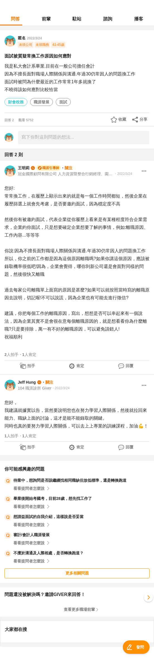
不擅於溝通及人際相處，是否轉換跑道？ (48, 553)
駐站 (76, 18)
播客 (138, 18)
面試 (63, 102)
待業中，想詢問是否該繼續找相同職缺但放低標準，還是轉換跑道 (69, 480)
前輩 (46, 18)
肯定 (80, 366)
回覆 (129, 366)
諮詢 (107, 18)
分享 (143, 119)
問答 (15, 18)
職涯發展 (41, 102)
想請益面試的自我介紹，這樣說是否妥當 (48, 516)
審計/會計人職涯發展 (31, 535)
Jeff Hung (27, 382)
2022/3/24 (34, 38)
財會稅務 (16, 102)
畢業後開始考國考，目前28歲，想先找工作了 (52, 498)
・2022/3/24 (123, 174)
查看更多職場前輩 (79, 609)
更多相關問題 (77, 573)
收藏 (122, 119)
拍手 (31, 366)
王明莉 (24, 168)
